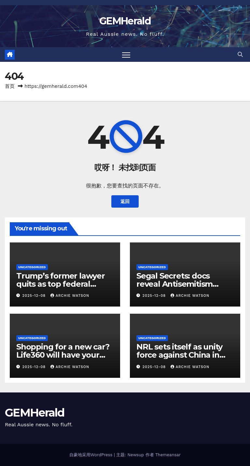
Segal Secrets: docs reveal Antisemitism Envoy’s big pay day (174, 284)
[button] (240, 54)
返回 (125, 201)
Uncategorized (32, 267)
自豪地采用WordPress (91, 454)
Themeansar (168, 454)
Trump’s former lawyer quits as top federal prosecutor (60, 284)
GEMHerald (125, 21)
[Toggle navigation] (126, 54)
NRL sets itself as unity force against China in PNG (179, 355)
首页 (10, 86)
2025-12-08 (34, 296)
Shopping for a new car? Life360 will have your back (62, 355)
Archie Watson (69, 296)
